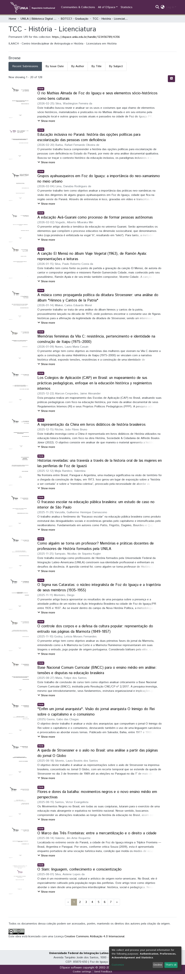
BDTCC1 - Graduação (74, 19)
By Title (96, 66)
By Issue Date (55, 66)
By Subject (116, 66)
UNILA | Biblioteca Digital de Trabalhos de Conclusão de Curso (38, 19)
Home (12, 19)
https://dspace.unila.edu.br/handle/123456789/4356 (86, 37)
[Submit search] (157, 7)
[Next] (117, 902)
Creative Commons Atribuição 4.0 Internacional (94, 936)
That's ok (171, 965)
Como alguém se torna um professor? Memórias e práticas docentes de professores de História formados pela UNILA (95, 546)
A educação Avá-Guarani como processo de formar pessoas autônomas (95, 217)
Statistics (126, 7)
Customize (118, 965)
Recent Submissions (25, 66)
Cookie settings (82, 971)
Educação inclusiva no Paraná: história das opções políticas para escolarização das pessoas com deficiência (88, 137)
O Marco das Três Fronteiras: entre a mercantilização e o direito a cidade (96, 833)
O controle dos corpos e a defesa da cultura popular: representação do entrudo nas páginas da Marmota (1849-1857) (95, 629)
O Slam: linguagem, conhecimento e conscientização (79, 869)
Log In (170, 7)
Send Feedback (103, 971)
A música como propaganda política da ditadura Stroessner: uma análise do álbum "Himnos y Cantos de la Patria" (97, 298)
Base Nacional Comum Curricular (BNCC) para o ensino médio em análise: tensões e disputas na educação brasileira (96, 670)
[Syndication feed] (171, 78)
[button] (162, 7)
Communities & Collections (78, 7)
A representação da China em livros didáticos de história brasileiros (91, 424)
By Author (77, 66)
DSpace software (71, 968)
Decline (158, 965)
